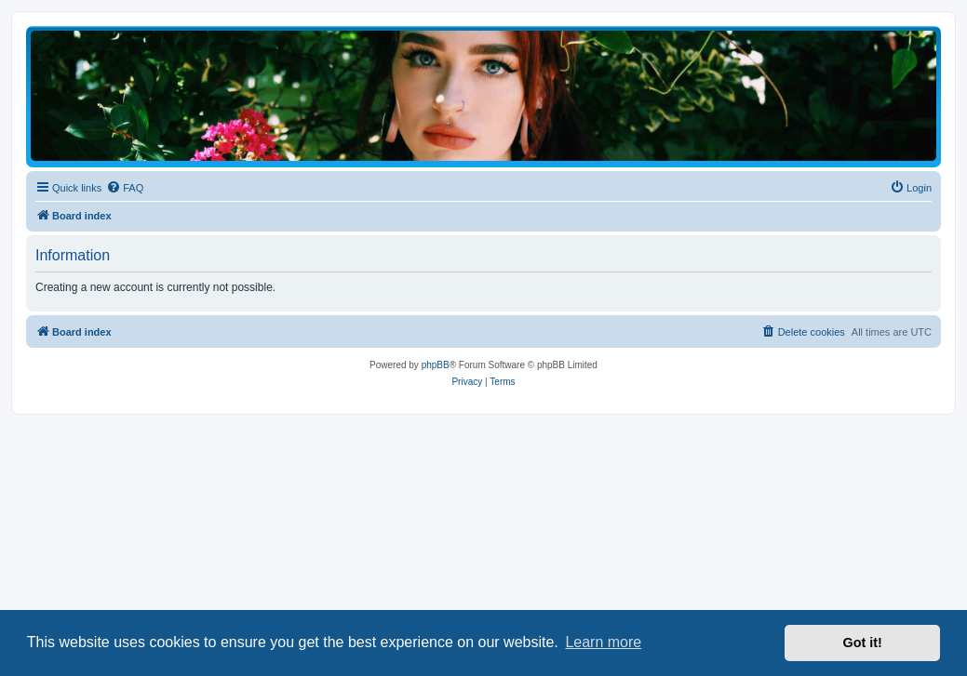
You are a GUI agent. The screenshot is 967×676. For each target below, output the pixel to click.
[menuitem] (124, 188)
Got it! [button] (862, 642)
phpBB (436, 365)
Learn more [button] (603, 642)
